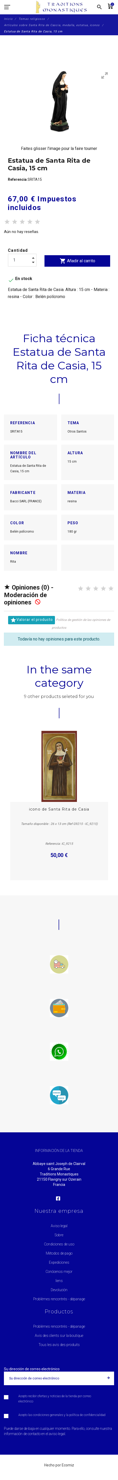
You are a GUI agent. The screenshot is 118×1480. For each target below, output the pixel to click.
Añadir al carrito (77, 261)
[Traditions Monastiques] (63, 7)
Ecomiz (68, 1465)
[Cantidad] (22, 260)
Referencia (17, 179)
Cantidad (18, 250)
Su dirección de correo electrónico (32, 1369)
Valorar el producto (31, 620)
